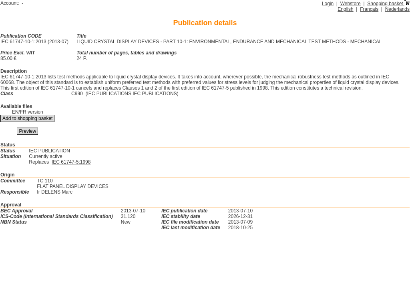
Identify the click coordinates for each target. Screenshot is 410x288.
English (345, 9)
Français (369, 9)
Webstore (350, 3)
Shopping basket (388, 3)
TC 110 (44, 181)
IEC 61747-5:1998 (71, 162)
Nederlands (397, 9)
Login (328, 3)
